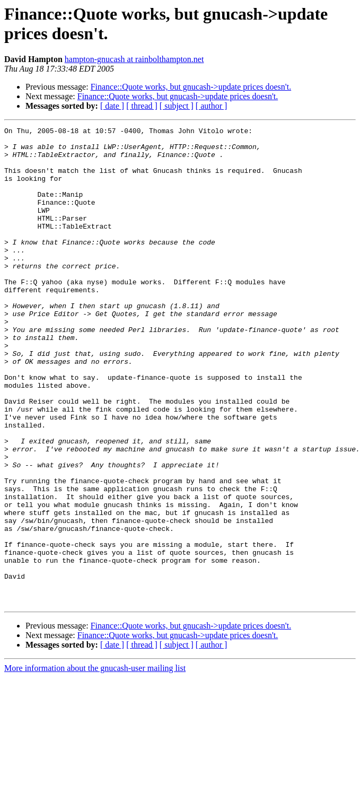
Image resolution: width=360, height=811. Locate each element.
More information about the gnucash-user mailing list (95, 763)
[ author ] (211, 105)
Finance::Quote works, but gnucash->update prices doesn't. (191, 86)
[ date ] (112, 105)
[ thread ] (141, 105)
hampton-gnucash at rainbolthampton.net (134, 59)
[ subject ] (177, 105)
